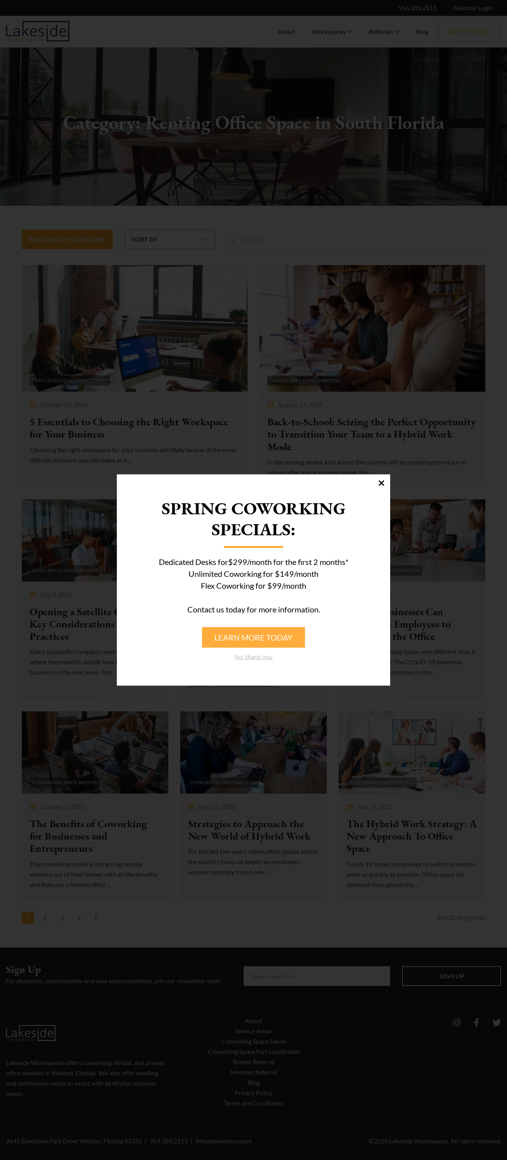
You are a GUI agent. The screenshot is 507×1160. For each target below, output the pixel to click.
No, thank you (253, 656)
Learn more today (253, 637)
